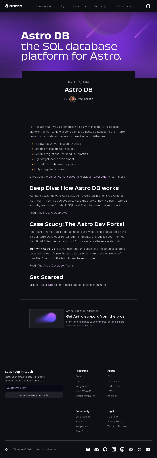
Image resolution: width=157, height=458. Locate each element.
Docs (78, 376)
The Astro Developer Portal (55, 265)
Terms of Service (116, 426)
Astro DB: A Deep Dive (52, 212)
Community (102, 6)
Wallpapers (82, 426)
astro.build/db (97, 176)
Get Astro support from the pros (95, 316)
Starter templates (85, 395)
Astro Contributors (46, 449)
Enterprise (124, 6)
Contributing (83, 416)
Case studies (114, 381)
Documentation (43, 6)
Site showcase (83, 390)
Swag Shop (82, 431)
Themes (80, 381)
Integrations (82, 385)
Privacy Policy (114, 421)
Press (110, 390)
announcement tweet (62, 176)
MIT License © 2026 (21, 449)
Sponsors (81, 421)
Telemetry (112, 416)
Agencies (112, 395)
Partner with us (115, 385)
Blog (62, 6)
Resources (79, 6)
